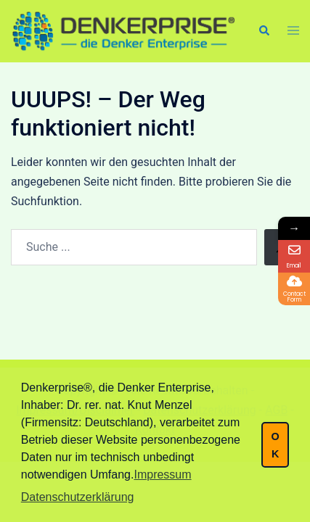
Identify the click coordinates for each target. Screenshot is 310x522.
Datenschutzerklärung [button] (77, 497)
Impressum (162, 474)
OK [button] (275, 445)
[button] (263, 31)
